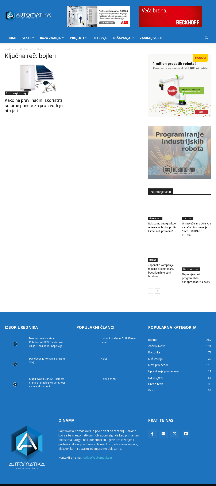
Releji (104, 353)
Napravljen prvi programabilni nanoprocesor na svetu (196, 268)
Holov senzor (108, 373)
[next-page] (157, 285)
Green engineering (16, 93)
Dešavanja (123, 38)
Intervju (100, 38)
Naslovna (10, 49)
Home (12, 38)
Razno (152, 259)
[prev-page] (150, 285)
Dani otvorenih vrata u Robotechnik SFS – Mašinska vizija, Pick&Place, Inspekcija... (46, 337)
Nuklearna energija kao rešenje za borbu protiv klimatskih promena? (162, 227)
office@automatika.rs (98, 452)
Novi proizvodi (191, 259)
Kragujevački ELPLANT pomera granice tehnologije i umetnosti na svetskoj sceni (47, 377)
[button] (206, 38)
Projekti (78, 38)
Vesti (28, 38)
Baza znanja (52, 38)
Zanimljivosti (151, 38)
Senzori (187, 218)
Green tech (155, 218)
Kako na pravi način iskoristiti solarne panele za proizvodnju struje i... (34, 105)
